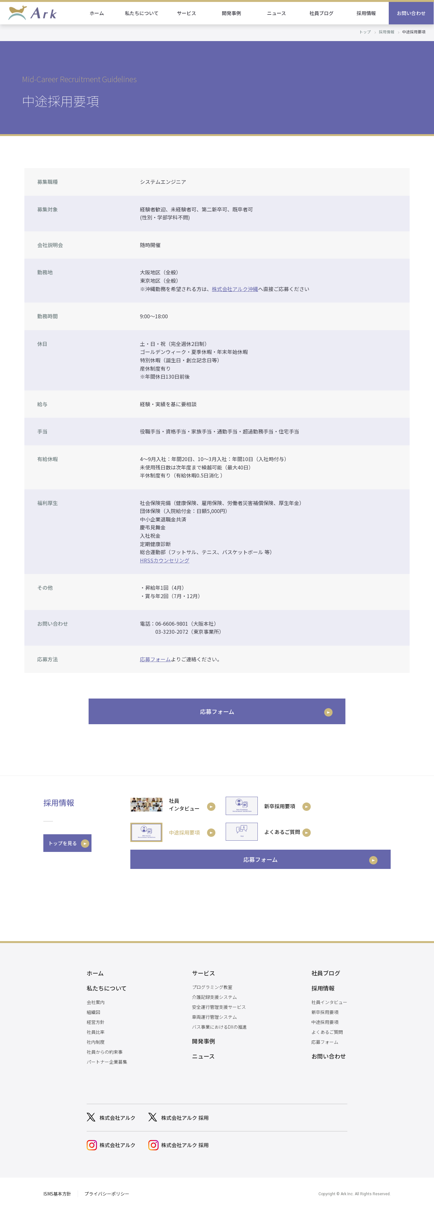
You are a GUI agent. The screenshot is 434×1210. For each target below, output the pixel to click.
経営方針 (96, 1022)
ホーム (97, 13)
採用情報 (366, 13)
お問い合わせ (411, 13)
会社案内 (96, 1002)
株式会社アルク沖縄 (235, 289)
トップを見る (62, 843)
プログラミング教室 (212, 987)
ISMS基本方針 (57, 1193)
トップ (365, 31)
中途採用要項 (324, 1022)
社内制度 (96, 1042)
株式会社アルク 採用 (185, 1117)
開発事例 (231, 13)
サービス (186, 13)
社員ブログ (322, 13)
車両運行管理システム (214, 1017)
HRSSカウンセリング (164, 560)
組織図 (93, 1012)
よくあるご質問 (327, 1032)
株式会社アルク (117, 1117)
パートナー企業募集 (107, 1062)
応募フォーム (155, 659)
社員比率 (96, 1032)
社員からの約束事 (105, 1052)
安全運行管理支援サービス (219, 1007)
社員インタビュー (329, 1002)
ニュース (276, 13)
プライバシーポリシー (106, 1193)
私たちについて (142, 13)
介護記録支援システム (214, 997)
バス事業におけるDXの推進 (219, 1027)
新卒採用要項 (324, 1012)
